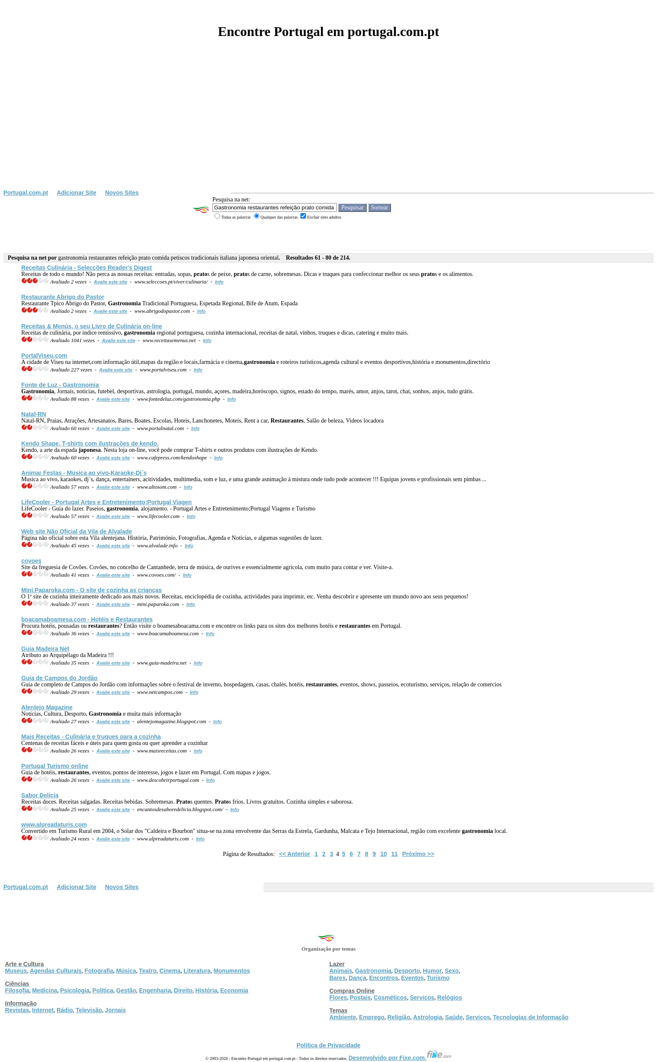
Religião (398, 1017)
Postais (360, 997)
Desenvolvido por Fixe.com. (400, 1057)
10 (383, 854)
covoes (31, 560)
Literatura (197, 970)
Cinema (170, 970)
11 (394, 854)
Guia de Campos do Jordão (59, 678)
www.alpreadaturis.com (54, 824)
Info (219, 281)
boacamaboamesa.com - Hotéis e (87, 619)
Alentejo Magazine (46, 707)
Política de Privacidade (329, 1045)
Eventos (412, 977)
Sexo (451, 970)
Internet (43, 1010)
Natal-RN (33, 414)
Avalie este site (110, 281)
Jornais (115, 1010)
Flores (338, 997)
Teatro (148, 970)
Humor (432, 970)
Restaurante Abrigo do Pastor (62, 297)
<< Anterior (294, 854)
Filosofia (17, 990)
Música (126, 970)
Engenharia (155, 990)
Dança (357, 977)
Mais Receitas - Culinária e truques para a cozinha (91, 736)
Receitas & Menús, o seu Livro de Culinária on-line (91, 326)
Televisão (89, 1010)
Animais (340, 970)
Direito (183, 990)
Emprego (372, 1017)
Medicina (44, 990)
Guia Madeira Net (45, 648)
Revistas (17, 1010)
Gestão (126, 990)
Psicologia (74, 990)
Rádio (65, 1010)
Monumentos (232, 970)
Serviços (422, 997)
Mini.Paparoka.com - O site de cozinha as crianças (91, 590)
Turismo (438, 977)
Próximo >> (418, 854)
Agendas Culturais (56, 970)
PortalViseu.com (44, 355)
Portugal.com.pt (25, 192)
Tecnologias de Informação (531, 1017)
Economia (234, 990)
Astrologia (427, 1017)
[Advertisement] (328, 126)
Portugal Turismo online (54, 766)
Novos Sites (122, 192)
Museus (16, 970)
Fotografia (99, 970)
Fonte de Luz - (60, 384)
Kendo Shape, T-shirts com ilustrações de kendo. (90, 443)
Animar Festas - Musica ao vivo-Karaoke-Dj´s (84, 472)
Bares (337, 977)
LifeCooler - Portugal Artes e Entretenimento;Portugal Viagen (106, 502)
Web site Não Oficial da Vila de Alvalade (76, 531)
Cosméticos (390, 997)
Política (103, 990)
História (206, 990)
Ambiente (342, 1017)
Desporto (407, 970)
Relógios (449, 997)
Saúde (454, 1017)
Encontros (383, 977)
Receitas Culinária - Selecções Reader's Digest (86, 267)
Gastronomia (373, 970)
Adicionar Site (76, 192)
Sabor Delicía (40, 795)
